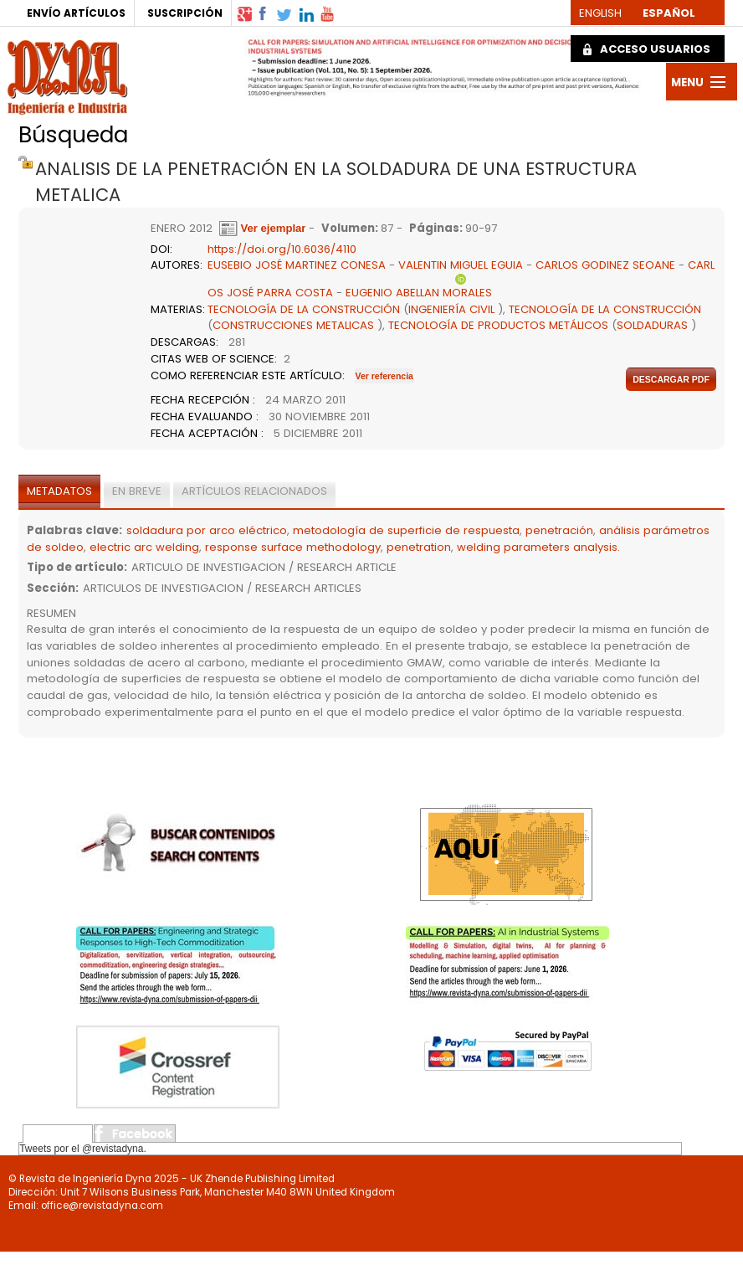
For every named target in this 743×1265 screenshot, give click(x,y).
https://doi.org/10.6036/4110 (282, 249)
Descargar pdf (671, 379)
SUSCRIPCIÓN (185, 13)
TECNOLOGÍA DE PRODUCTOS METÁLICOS (498, 325)
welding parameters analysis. (538, 547)
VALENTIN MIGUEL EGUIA (460, 265)
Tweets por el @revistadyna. (82, 1148)
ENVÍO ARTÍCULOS (76, 13)
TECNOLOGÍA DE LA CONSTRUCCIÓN (304, 309)
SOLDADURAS (652, 325)
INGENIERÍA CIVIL (451, 309)
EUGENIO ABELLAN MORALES (419, 293)
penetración (559, 530)
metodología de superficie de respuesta (406, 530)
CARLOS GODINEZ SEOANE (605, 265)
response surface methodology (293, 547)
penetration (419, 547)
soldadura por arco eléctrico (206, 530)
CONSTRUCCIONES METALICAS (293, 325)
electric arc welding (144, 547)
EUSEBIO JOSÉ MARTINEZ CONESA (298, 265)
